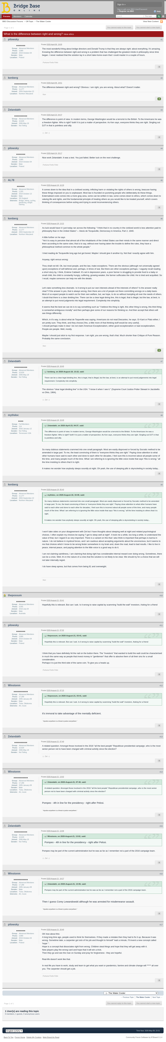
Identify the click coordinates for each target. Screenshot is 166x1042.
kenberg (13, 77)
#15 (161, 826)
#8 (162, 415)
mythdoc (13, 415)
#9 (162, 485)
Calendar (28, 16)
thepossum (15, 595)
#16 (161, 874)
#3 (162, 110)
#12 (161, 686)
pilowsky (13, 39)
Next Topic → (157, 997)
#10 (161, 596)
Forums (6, 16)
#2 (162, 78)
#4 (162, 148)
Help (157, 11)
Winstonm (14, 685)
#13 (161, 737)
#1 (162, 40)
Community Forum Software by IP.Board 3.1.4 (144, 1037)
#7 (162, 361)
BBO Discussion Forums (12, 21)
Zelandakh (14, 109)
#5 (162, 180)
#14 (161, 772)
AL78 (11, 180)
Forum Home (20, 1037)
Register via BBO (126, 11)
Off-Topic (29, 21)
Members (17, 16)
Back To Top (8, 1037)
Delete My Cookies (33, 1037)
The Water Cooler (43, 21)
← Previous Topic (127, 997)
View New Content (151, 21)
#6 (162, 219)
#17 (161, 925)
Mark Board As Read (51, 1037)
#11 (161, 625)
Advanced (163, 16)
